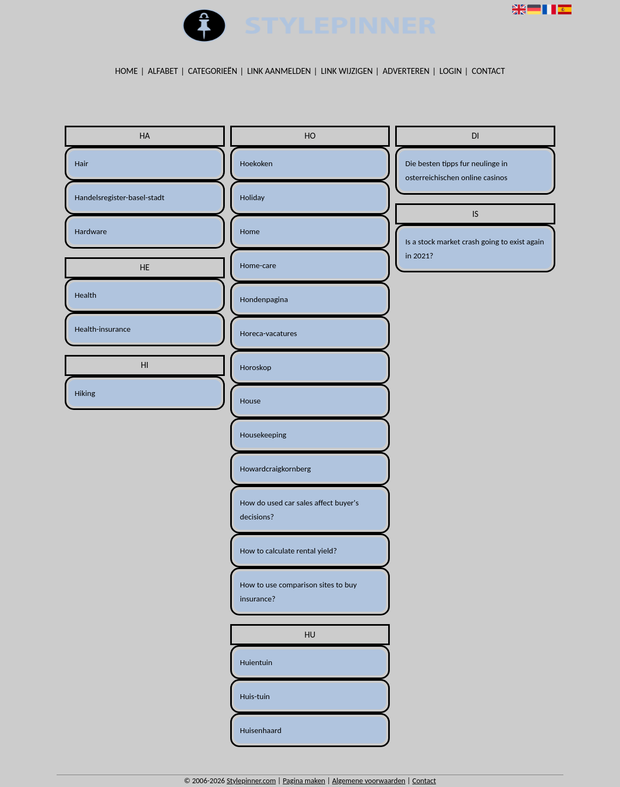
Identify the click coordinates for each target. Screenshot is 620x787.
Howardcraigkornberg (275, 469)
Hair (81, 163)
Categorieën (212, 71)
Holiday (252, 197)
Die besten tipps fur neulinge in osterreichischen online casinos (456, 170)
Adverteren (406, 71)
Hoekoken (256, 163)
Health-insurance (102, 329)
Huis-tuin (255, 696)
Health (85, 295)
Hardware (90, 231)
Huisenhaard (260, 730)
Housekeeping (263, 435)
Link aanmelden (279, 71)
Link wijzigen (347, 71)
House (250, 401)
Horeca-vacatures (268, 333)
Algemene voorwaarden (368, 780)
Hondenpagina (264, 299)
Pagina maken (304, 780)
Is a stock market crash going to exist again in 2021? (474, 249)
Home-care (258, 265)
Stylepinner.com (250, 780)
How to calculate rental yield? (288, 551)
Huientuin (256, 662)
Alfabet (163, 71)
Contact (488, 71)
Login (450, 71)
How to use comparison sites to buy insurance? (298, 592)
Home (126, 71)
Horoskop (255, 367)
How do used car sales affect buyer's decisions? (299, 510)
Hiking (84, 393)
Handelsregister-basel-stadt (119, 197)
